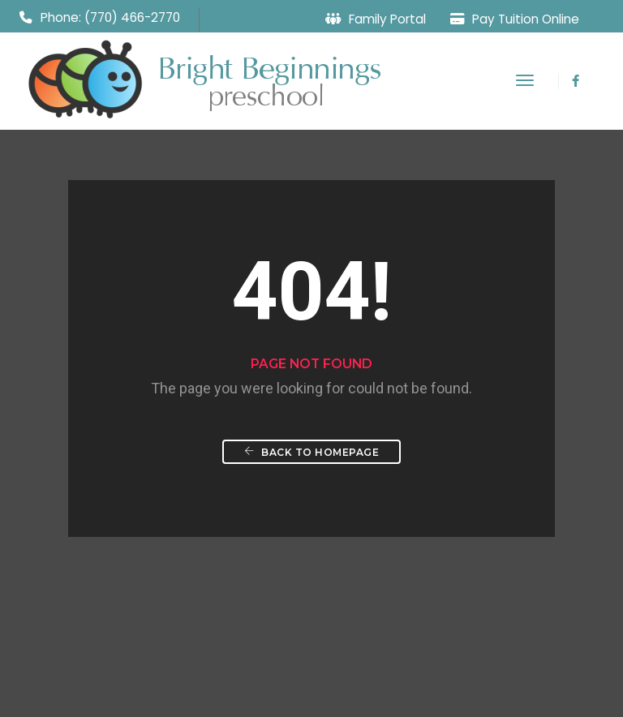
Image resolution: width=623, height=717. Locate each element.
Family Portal (387, 19)
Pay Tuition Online (525, 19)
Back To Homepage (311, 386)
